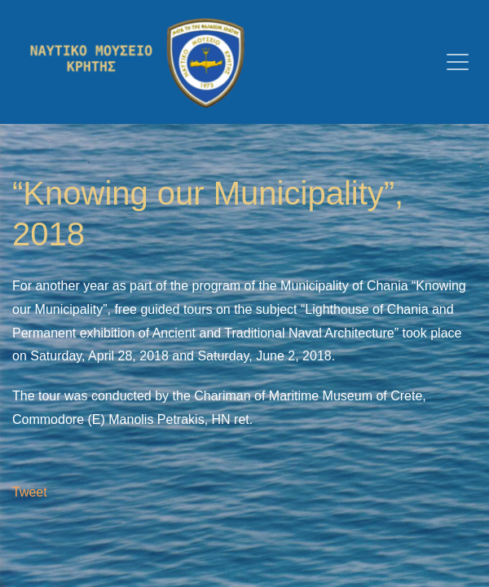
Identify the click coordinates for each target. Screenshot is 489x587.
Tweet (29, 492)
